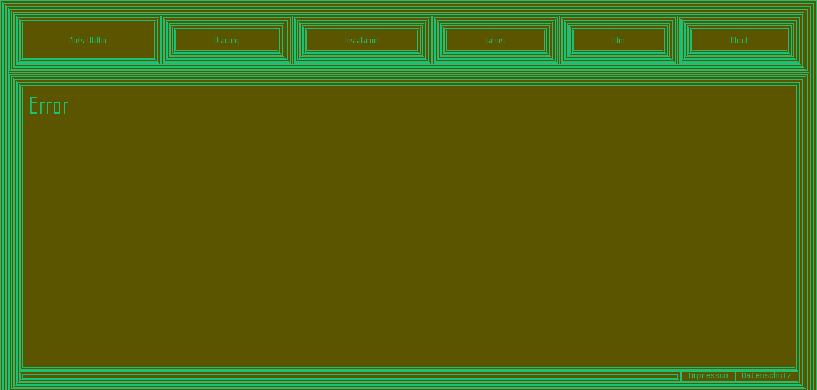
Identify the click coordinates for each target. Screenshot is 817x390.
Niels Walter (88, 40)
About (739, 40)
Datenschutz (766, 376)
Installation (362, 40)
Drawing (227, 40)
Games (495, 40)
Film (618, 40)
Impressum (708, 376)
